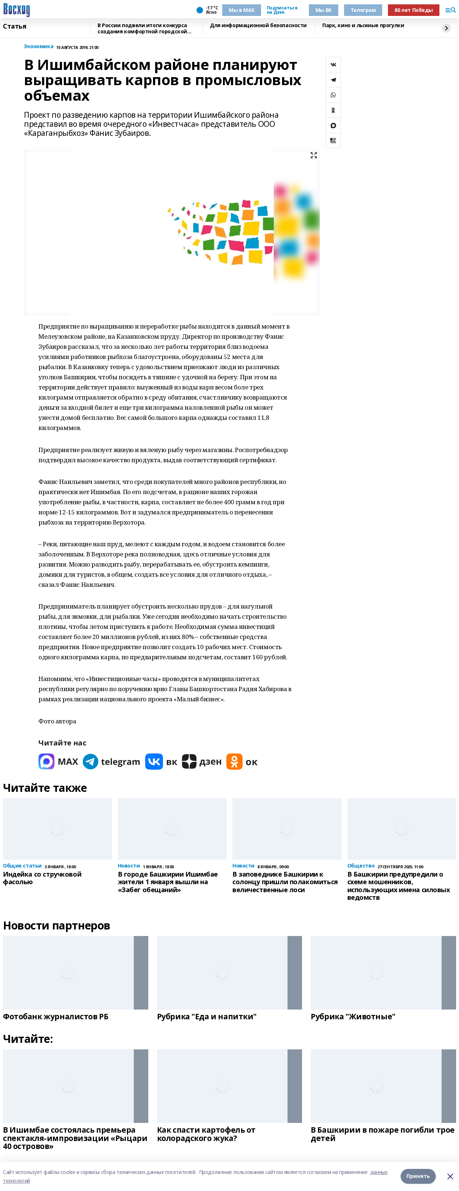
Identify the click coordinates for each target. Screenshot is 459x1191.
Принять (418, 1176)
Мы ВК (323, 10)
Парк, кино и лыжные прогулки (363, 25)
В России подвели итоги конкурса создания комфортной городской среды (142, 28)
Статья (14, 26)
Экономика (38, 46)
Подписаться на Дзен (282, 10)
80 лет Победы (413, 10)
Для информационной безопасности (258, 25)
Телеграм (363, 10)
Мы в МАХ (242, 10)
